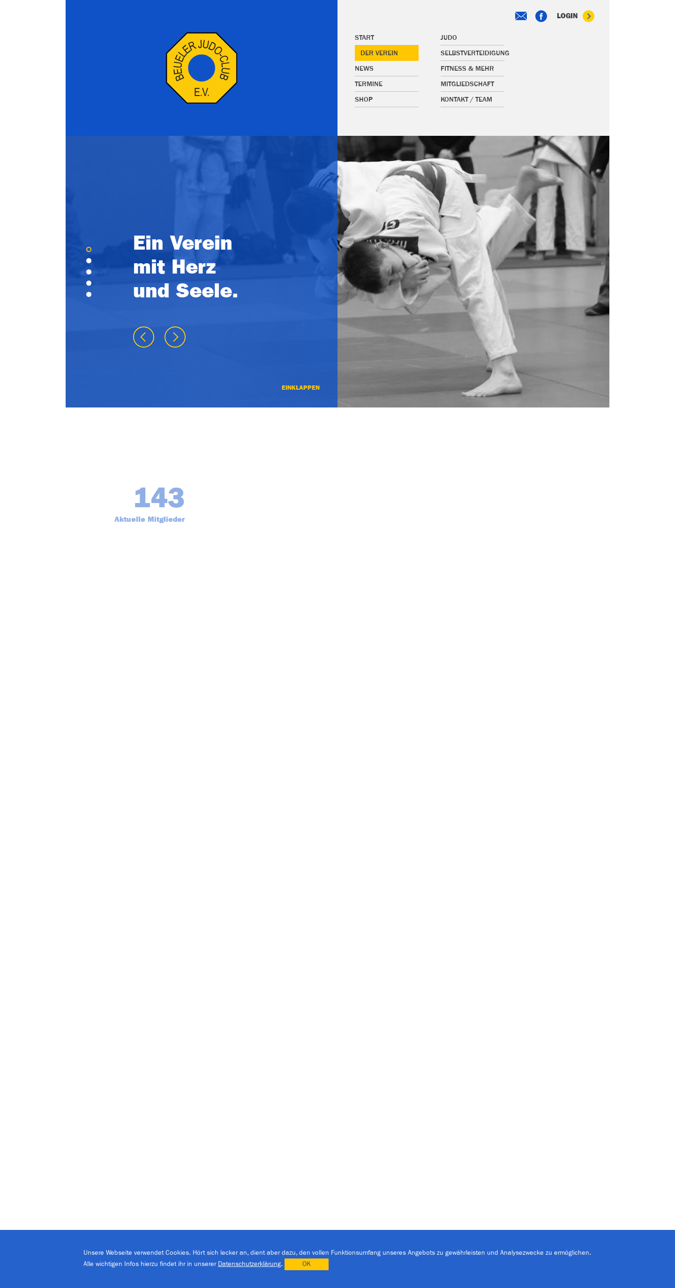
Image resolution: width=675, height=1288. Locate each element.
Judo (449, 37)
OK (306, 1264)
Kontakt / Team (466, 99)
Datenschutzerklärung (249, 1264)
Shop (364, 99)
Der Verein (379, 53)
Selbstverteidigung (472, 53)
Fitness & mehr (467, 68)
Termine (368, 84)
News (364, 68)
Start (364, 37)
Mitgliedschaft (467, 84)
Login (575, 16)
